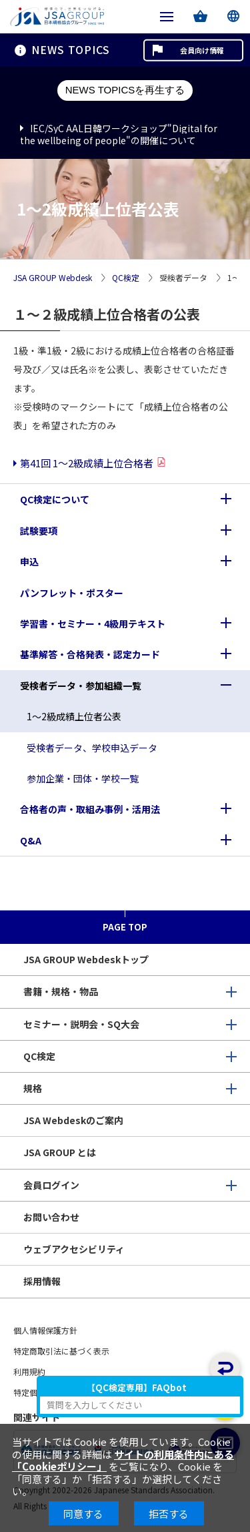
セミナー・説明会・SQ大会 (81, 1024)
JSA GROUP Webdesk (52, 278)
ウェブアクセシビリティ (74, 1249)
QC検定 (125, 278)
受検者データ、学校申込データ (92, 747)
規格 (32, 1088)
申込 (29, 561)
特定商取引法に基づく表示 (61, 1350)
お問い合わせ (51, 1217)
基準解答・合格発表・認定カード (90, 654)
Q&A (30, 840)
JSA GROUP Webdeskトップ (86, 959)
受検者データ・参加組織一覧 (80, 685)
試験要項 (38, 530)
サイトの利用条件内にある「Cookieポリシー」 (123, 1460)
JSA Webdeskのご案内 (73, 1120)
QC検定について (54, 499)
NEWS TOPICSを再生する (125, 89)
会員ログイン (51, 1185)
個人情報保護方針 (45, 1330)
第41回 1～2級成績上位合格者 (86, 463)
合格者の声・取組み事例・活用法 (90, 809)
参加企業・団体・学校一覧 (83, 778)
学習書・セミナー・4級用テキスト (92, 623)
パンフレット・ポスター (71, 592)
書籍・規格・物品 (60, 991)
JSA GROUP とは (59, 1152)
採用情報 (42, 1281)
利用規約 (29, 1371)
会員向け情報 (202, 50)
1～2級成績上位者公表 (74, 716)
